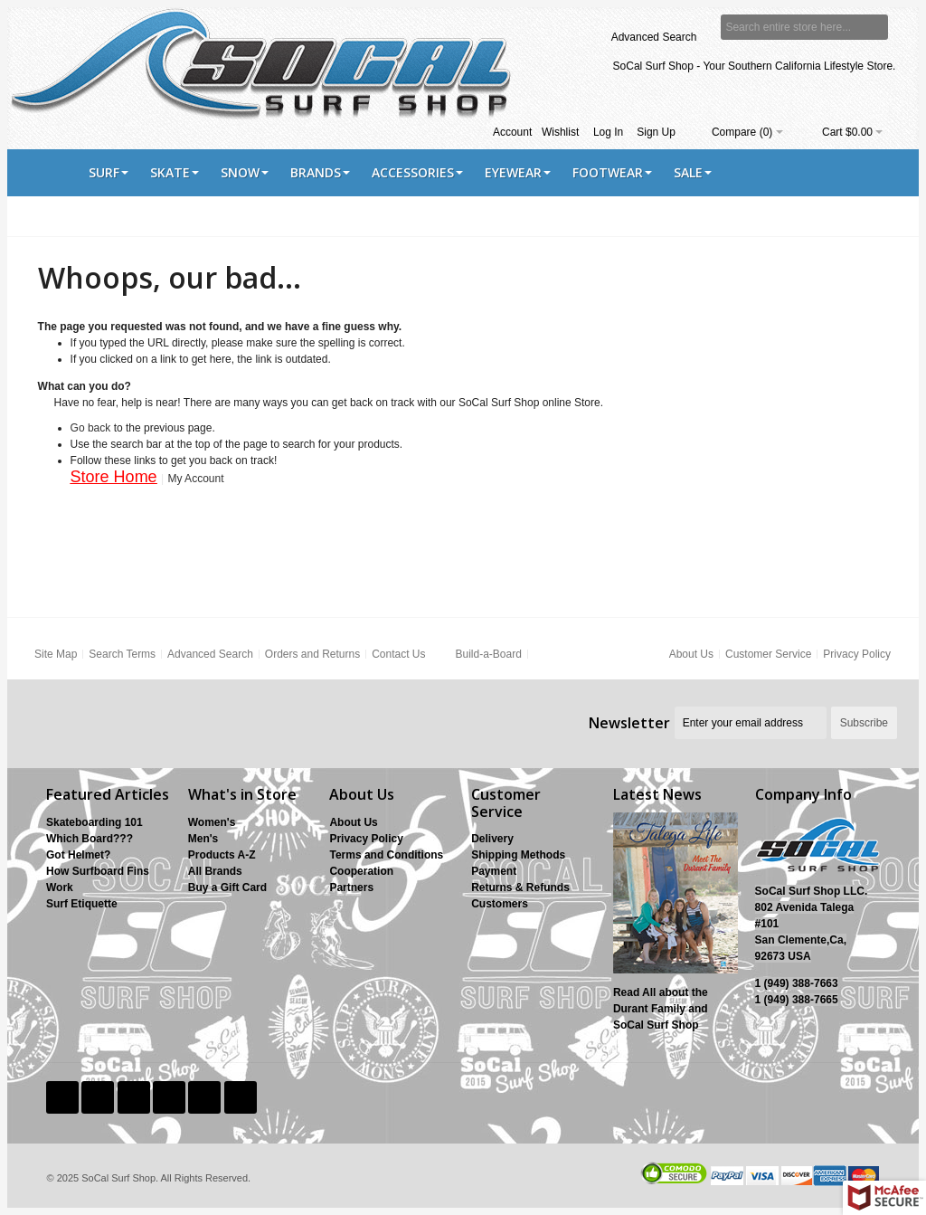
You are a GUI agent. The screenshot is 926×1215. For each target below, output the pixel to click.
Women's (212, 822)
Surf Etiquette (82, 903)
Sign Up (656, 132)
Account (512, 132)
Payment (493, 871)
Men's (203, 838)
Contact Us (398, 654)
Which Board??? (89, 838)
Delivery (492, 838)
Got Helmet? (78, 855)
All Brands (215, 871)
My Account (195, 478)
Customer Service (768, 654)
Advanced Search (654, 37)
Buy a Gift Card (227, 887)
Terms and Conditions (386, 855)
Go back (91, 428)
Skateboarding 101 (94, 822)
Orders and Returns (312, 654)
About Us (691, 654)
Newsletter (629, 723)
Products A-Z (222, 855)
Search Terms (122, 654)
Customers (499, 903)
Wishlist (560, 132)
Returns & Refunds (520, 887)
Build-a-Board (488, 654)
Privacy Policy (857, 654)
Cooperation (361, 871)
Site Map (55, 654)
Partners (351, 887)
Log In (608, 132)
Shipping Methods (518, 855)
